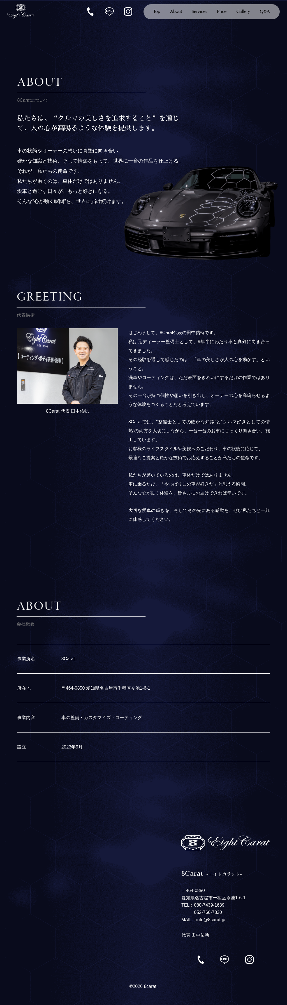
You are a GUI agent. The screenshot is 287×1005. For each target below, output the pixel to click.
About (176, 12)
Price (221, 12)
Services (199, 12)
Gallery (243, 12)
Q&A (265, 12)
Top (156, 12)
